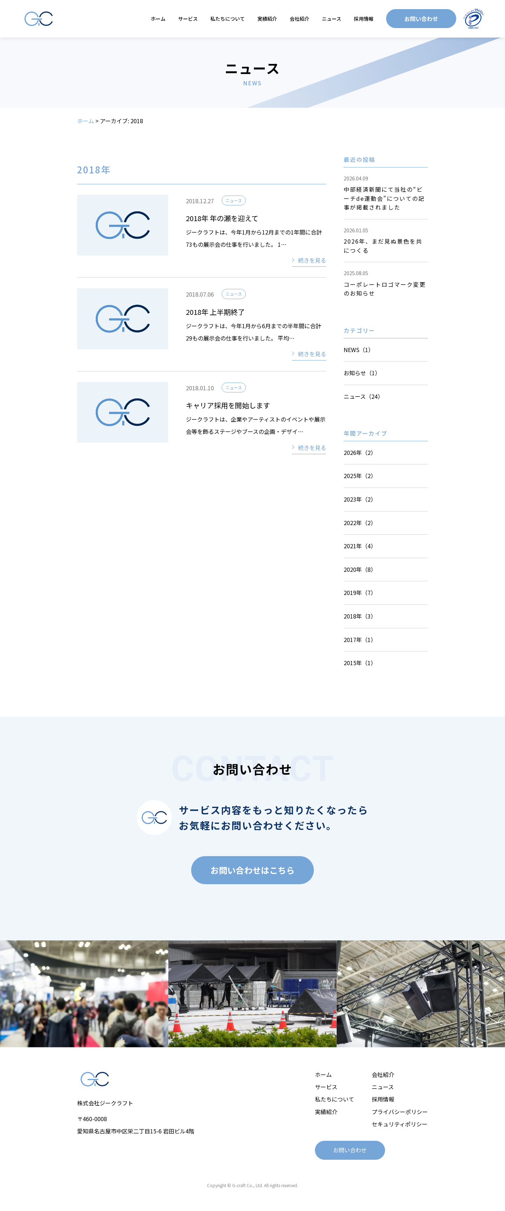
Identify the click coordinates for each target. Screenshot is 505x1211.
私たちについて (227, 18)
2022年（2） (360, 522)
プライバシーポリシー (400, 1111)
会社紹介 (299, 18)
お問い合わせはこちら (252, 870)
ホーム (158, 18)
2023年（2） (360, 499)
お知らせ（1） (362, 373)
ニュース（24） (363, 396)
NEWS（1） (359, 349)
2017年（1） (360, 639)
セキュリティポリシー (399, 1124)
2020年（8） (360, 569)
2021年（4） (360, 546)
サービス (188, 18)
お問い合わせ (421, 18)
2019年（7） (360, 592)
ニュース (331, 18)
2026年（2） (360, 452)
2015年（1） (360, 663)
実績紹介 (267, 18)
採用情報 (363, 18)
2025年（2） (360, 475)
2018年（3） (360, 616)
